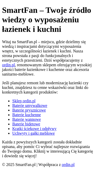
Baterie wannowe (26, 119)
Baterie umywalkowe (29, 105)
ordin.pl (8, 65)
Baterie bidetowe (26, 124)
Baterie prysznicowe (29, 110)
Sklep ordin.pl (24, 101)
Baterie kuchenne (26, 115)
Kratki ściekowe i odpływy (34, 128)
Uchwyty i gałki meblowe (33, 133)
